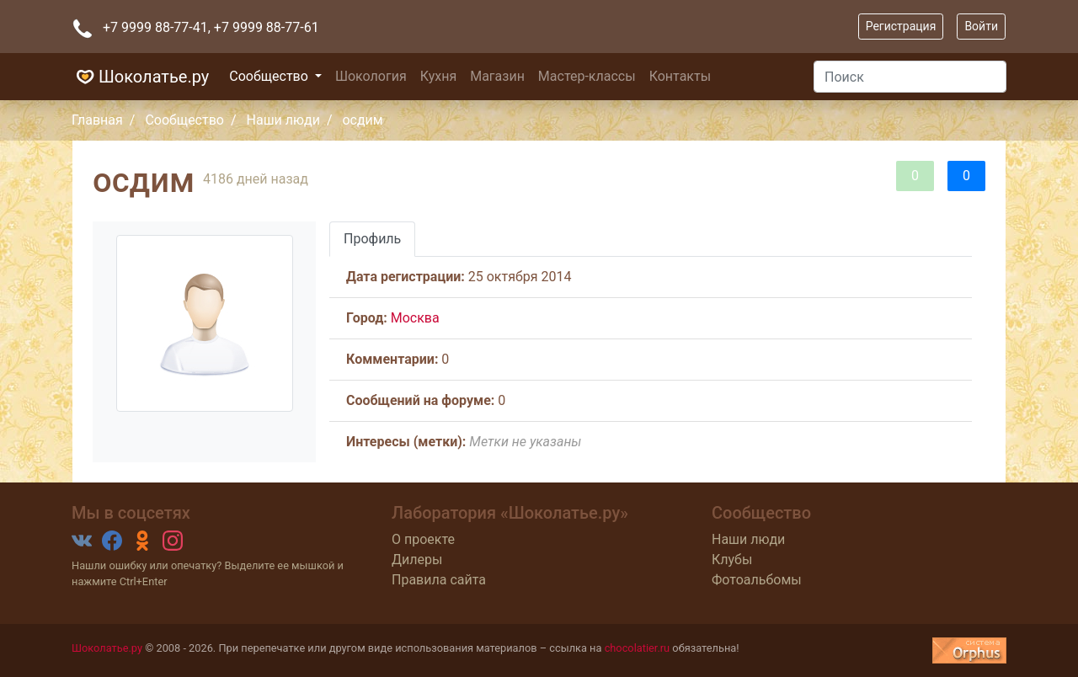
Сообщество (270, 76)
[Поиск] (910, 77)
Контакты (680, 76)
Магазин (497, 76)
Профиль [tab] (372, 239)
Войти (981, 26)
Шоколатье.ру (140, 76)
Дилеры (417, 560)
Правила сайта (439, 580)
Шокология (371, 76)
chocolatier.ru (637, 648)
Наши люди (283, 120)
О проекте (423, 539)
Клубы (732, 560)
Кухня (438, 76)
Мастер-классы (587, 76)
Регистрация (901, 26)
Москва (415, 318)
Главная (97, 120)
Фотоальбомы (757, 580)
